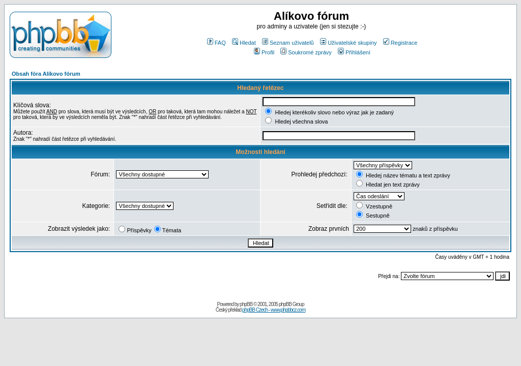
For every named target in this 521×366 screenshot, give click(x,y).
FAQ (216, 43)
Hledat (244, 43)
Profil (264, 52)
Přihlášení (354, 52)
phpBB (246, 304)
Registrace (400, 43)
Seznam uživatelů (288, 43)
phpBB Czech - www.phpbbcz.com (273, 310)
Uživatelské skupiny (348, 43)
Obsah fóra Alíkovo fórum (46, 74)
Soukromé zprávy (306, 52)
